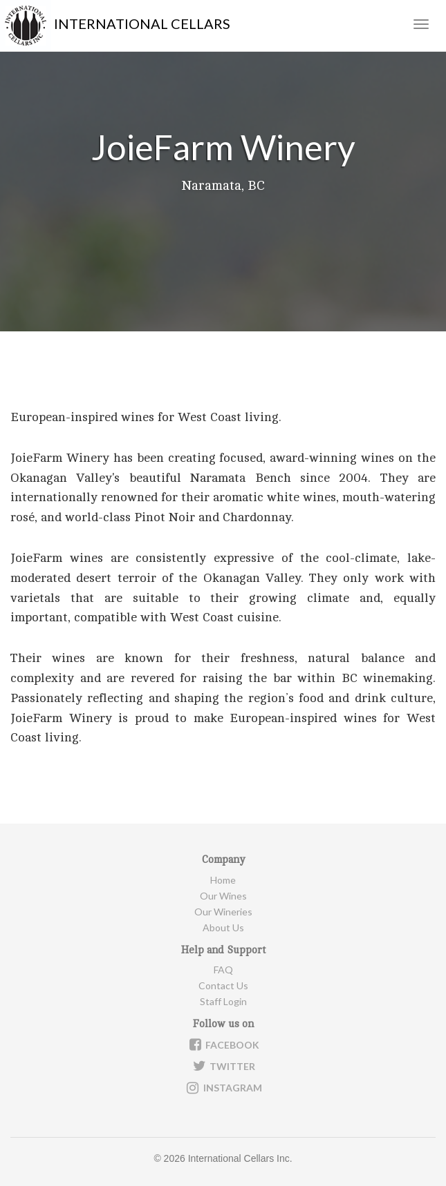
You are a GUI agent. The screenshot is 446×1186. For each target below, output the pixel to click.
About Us (223, 927)
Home (223, 880)
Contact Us (223, 985)
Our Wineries (223, 911)
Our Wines (223, 896)
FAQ (223, 969)
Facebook (223, 1044)
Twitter (223, 1066)
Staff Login (223, 1001)
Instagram (223, 1088)
